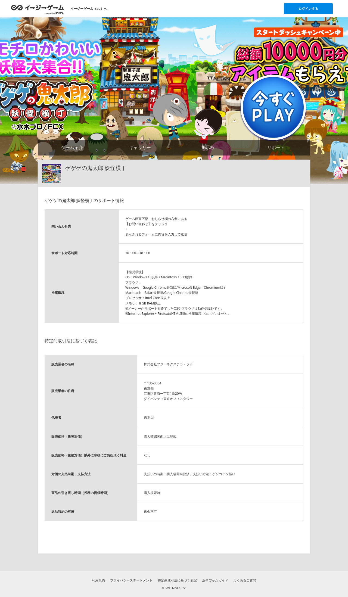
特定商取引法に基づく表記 (177, 580)
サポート (276, 147)
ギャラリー (140, 147)
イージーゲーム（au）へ (88, 8)
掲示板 (208, 147)
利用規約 (98, 580)
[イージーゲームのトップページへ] (37, 9)
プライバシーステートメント (131, 580)
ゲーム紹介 (72, 147)
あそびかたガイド (215, 580)
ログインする (308, 8)
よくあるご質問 (244, 580)
